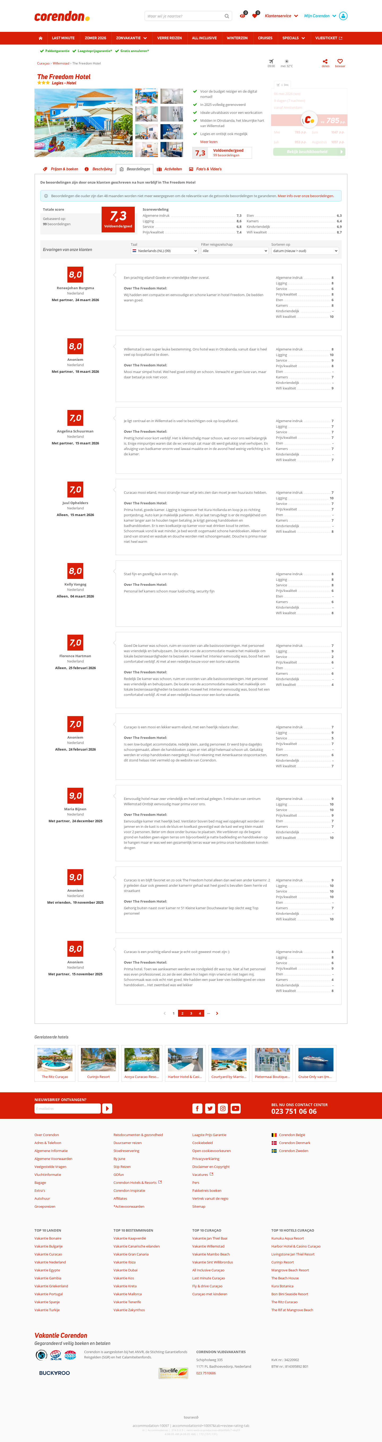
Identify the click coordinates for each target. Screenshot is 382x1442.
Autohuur (42, 1198)
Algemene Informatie (51, 1150)
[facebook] (197, 1108)
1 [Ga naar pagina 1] (174, 1013)
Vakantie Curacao (48, 1254)
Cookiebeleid (202, 1142)
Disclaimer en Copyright (211, 1166)
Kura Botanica (282, 1286)
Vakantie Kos (124, 1278)
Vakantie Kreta (125, 1286)
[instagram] (223, 1108)
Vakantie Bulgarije (48, 1246)
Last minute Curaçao (208, 1278)
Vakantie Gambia (47, 1278)
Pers (195, 1182)
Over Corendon (46, 1134)
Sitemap (198, 1206)
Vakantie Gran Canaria (131, 1254)
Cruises (265, 38)
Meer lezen (209, 141)
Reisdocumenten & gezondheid (138, 1134)
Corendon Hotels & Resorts (135, 1182)
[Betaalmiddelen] (54, 1372)
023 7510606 (206, 1373)
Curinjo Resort (282, 1262)
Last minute (63, 38)
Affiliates (120, 1198)
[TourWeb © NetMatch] (191, 1417)
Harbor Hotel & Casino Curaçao (296, 1246)
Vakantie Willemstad (208, 1246)
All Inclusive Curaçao (208, 1270)
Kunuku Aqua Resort (287, 1238)
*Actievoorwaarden (129, 1206)
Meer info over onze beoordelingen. (306, 195)
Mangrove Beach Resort (290, 1270)
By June (119, 1158)
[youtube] (236, 1108)
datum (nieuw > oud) (289, 250)
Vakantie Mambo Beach (211, 1254)
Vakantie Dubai (125, 1270)
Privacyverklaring (205, 1158)
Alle (206, 250)
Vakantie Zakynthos (129, 1309)
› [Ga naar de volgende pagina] (217, 1016)
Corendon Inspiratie (129, 1190)
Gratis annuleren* (134, 51)
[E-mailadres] (67, 1108)
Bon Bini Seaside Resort (289, 1294)
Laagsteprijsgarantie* (95, 51)
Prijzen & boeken (64, 169)
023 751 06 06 (294, 1111)
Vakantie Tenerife (127, 1302)
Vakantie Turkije (47, 1309)
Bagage (40, 1182)
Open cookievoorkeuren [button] (211, 1150)
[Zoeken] (227, 16)
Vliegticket (326, 38)
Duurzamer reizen (128, 1142)
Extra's (39, 1190)
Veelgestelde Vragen (50, 1166)
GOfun (119, 1174)
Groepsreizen (44, 1206)
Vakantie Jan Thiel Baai (209, 1238)
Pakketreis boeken (207, 1190)
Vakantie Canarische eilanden (137, 1246)
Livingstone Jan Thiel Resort (293, 1254)
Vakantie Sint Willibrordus (212, 1262)
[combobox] (188, 16)
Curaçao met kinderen (209, 1294)
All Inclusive (204, 38)
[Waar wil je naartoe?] (188, 16)
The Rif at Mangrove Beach (292, 1309)
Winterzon (237, 38)
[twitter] (210, 1108)
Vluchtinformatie (47, 1174)
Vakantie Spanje (47, 1302)
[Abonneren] (107, 1108)
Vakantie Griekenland (51, 1286)
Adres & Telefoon (47, 1142)
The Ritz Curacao (284, 1302)
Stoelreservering (126, 1150)
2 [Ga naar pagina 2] (182, 1013)
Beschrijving (102, 169)
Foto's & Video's (209, 169)
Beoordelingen (138, 169)
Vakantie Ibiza (125, 1262)
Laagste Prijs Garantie (209, 1134)
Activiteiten (173, 169)
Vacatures (200, 1174)
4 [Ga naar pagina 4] (200, 1013)
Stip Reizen (122, 1166)
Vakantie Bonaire (47, 1238)
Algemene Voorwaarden (53, 1158)
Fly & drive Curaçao (207, 1286)
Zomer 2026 (95, 38)
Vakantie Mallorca (128, 1294)
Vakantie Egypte (47, 1270)
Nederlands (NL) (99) (152, 250)
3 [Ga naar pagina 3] (191, 1013)
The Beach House (285, 1278)
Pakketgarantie (57, 51)
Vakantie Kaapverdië (130, 1238)
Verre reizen (169, 38)
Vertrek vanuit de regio (210, 1198)
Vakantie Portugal (48, 1294)
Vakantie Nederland (50, 1262)
